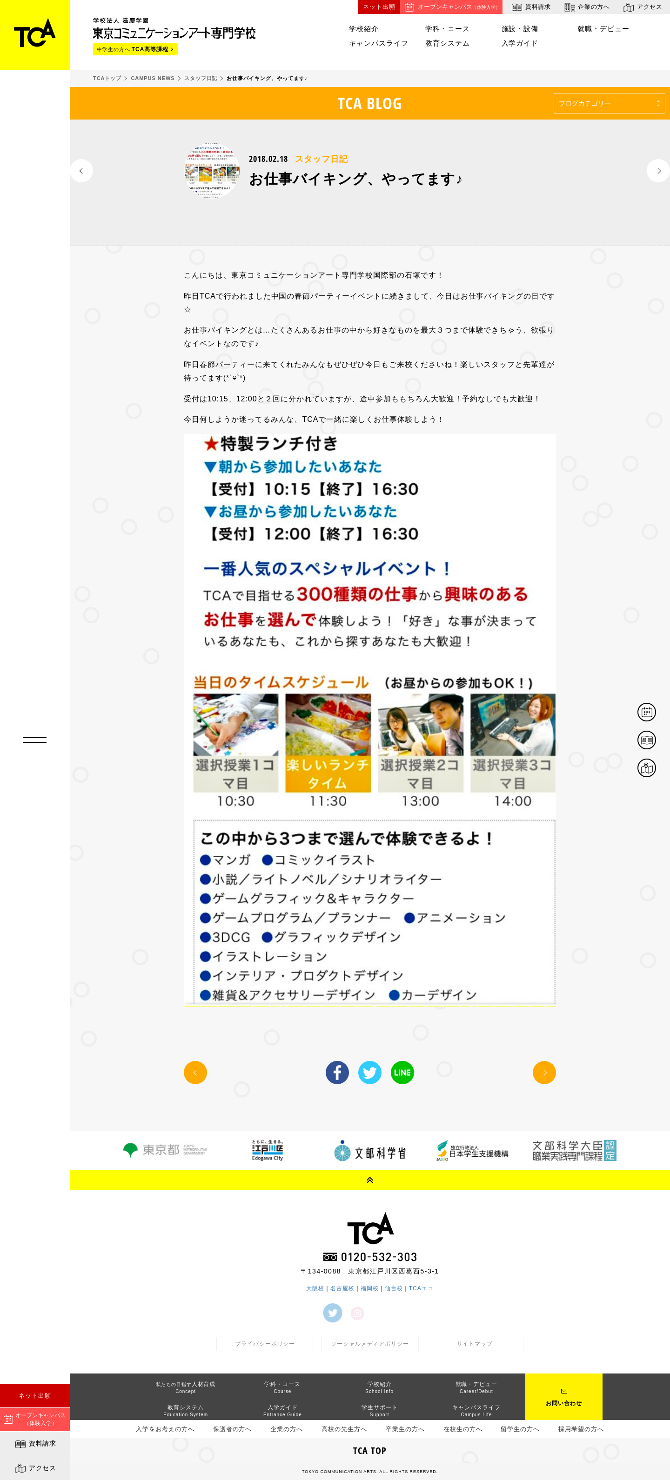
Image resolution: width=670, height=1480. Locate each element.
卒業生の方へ (405, 1429)
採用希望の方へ (581, 1429)
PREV (81, 170)
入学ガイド (520, 43)
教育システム (447, 43)
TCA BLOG (370, 103)
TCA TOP (370, 1450)
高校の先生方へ (344, 1429)
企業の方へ (586, 7)
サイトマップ (475, 1343)
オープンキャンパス (451, 7)
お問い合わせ (564, 1403)
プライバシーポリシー (265, 1343)
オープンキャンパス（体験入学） (35, 1419)
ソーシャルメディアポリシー (370, 1343)
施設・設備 (520, 29)
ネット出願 (35, 1395)
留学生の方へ (520, 1429)
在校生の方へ (462, 1429)
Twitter (370, 1072)
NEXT (658, 170)
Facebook (337, 1072)
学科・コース (447, 29)
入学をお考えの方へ (165, 1429)
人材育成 (186, 1387)
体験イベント (655, 713)
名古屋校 (342, 1288)
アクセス (35, 1468)
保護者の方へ (232, 1429)
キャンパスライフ (379, 43)
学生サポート (380, 1410)
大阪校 (315, 1288)
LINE (402, 1072)
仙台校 (394, 1288)
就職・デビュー (603, 29)
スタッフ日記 (321, 159)
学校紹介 (364, 29)
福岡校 (370, 1288)
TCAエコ (421, 1288)
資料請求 (35, 1444)
